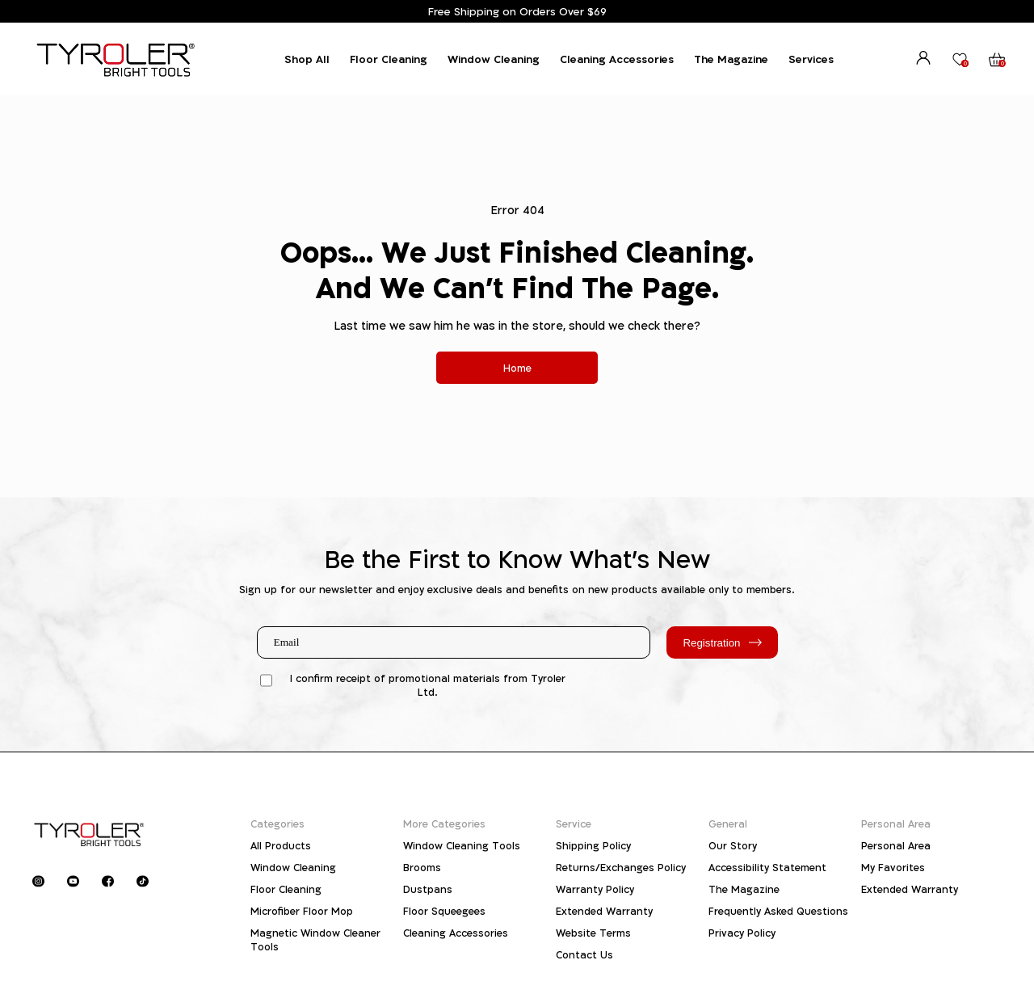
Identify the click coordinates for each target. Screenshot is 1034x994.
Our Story (732, 846)
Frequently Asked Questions (778, 911)
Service (573, 824)
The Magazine (731, 59)
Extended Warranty (604, 911)
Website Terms (593, 933)
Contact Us (584, 955)
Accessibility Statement (767, 867)
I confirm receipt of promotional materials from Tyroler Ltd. (427, 685)
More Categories (444, 824)
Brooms (422, 867)
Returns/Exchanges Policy (621, 867)
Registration (722, 643)
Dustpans (427, 889)
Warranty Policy (595, 889)
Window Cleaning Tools (461, 846)
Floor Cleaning (388, 59)
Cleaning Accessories (617, 59)
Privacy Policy (742, 933)
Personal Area (896, 824)
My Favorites (893, 867)
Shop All (307, 59)
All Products (280, 846)
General (727, 824)
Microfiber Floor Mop (301, 911)
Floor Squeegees (444, 911)
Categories (277, 824)
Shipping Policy (593, 846)
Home (517, 368)
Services (811, 59)
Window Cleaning (494, 59)
